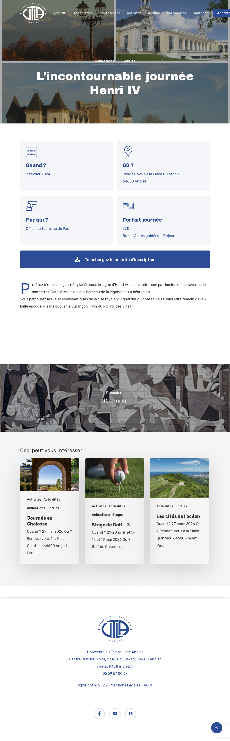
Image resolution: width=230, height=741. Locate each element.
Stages (118, 515)
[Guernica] (115, 398)
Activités (34, 499)
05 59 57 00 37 (115, 673)
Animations (104, 61)
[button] (115, 259)
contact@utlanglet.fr (115, 666)
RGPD (148, 685)
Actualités (52, 499)
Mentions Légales (125, 685)
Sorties (129, 61)
